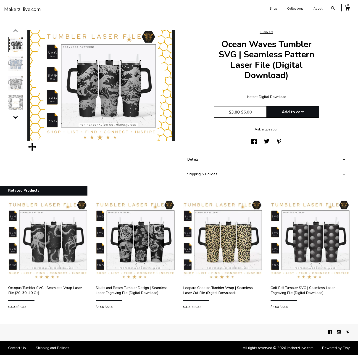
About (317, 8)
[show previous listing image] (15, 31)
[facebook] (330, 332)
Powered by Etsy (336, 347)
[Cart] (347, 8)
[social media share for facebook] (254, 141)
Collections (295, 8)
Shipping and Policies (52, 347)
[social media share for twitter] (266, 141)
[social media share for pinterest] (279, 141)
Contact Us (17, 347)
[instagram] (339, 332)
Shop (273, 8)
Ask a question (266, 129)
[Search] (333, 8)
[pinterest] (348, 332)
